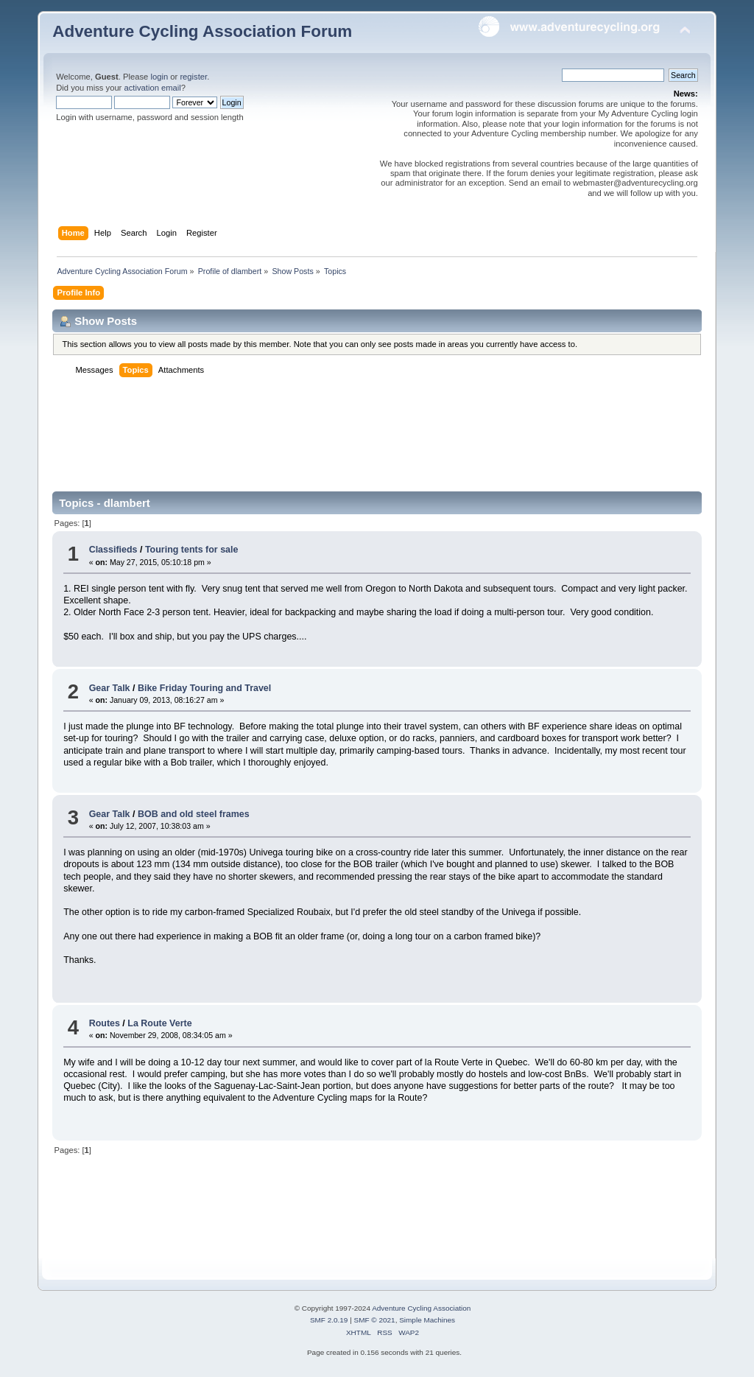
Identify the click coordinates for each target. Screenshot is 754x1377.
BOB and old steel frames (194, 814)
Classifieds (113, 549)
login (159, 76)
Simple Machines (427, 1320)
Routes (104, 1023)
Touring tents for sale (192, 549)
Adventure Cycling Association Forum (202, 31)
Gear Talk (109, 688)
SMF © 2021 (374, 1320)
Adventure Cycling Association (421, 1308)
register (193, 76)
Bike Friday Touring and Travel (204, 688)
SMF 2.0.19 (329, 1320)
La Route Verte (159, 1023)
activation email (152, 87)
